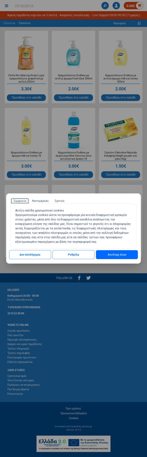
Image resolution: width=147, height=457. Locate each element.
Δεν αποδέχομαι (30, 254)
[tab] (20, 201)
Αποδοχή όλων (117, 254)
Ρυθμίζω (73, 254)
